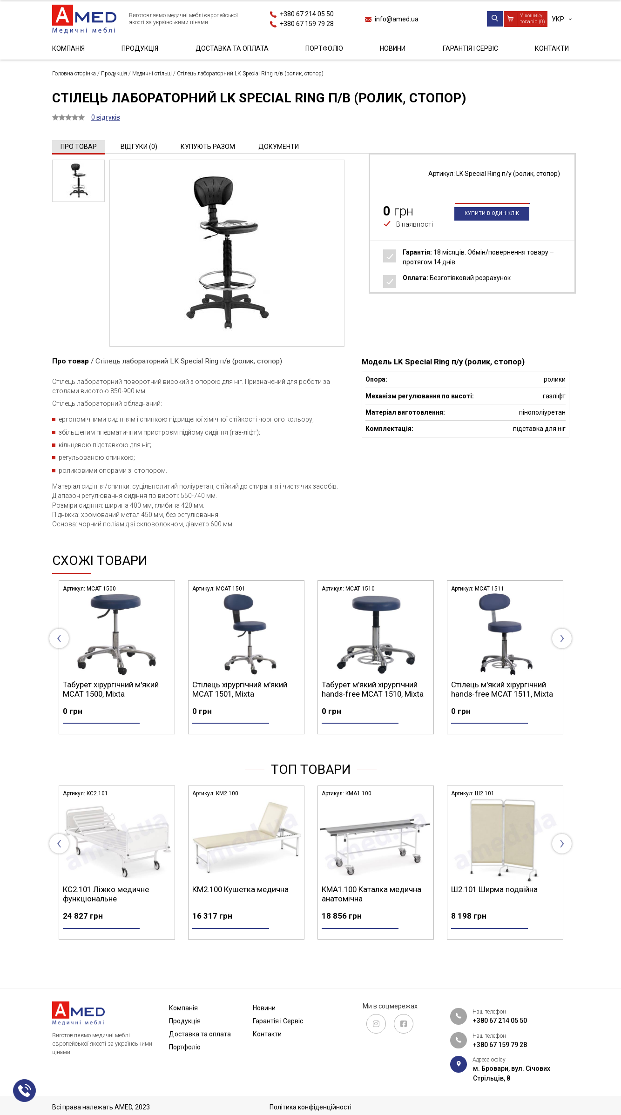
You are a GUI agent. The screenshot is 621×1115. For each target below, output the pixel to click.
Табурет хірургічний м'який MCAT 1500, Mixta (240, 689)
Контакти (552, 48)
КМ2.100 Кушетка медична (370, 905)
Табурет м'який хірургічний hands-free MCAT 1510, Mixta (502, 689)
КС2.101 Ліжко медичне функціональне (235, 910)
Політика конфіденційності (310, 1107)
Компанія (68, 48)
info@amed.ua (396, 19)
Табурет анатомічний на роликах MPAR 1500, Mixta (109, 689)
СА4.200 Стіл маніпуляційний (114, 905)
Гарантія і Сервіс (470, 48)
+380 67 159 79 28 (307, 23)
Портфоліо (324, 48)
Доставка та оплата (232, 48)
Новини (392, 48)
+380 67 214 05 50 (307, 14)
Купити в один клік (492, 229)
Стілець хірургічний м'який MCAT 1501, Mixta (369, 689)
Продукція (140, 48)
